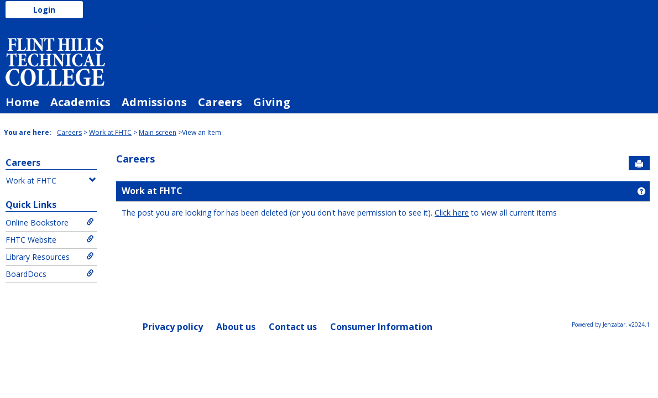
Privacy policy (173, 327)
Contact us (293, 327)
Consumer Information (381, 327)
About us (235, 327)
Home (22, 102)
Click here (452, 212)
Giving (271, 102)
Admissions (154, 102)
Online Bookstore (50, 222)
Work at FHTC (110, 132)
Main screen (157, 132)
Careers (220, 102)
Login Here (160, 23)
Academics (80, 102)
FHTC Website (50, 239)
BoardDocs (50, 274)
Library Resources (50, 257)
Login (44, 9)
